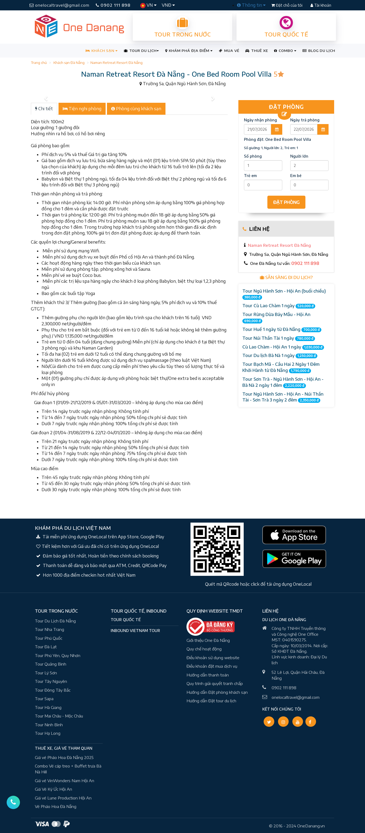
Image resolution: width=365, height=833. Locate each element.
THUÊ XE (256, 50)
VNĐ (168, 5)
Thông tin (251, 5)
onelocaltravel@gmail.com (59, 5)
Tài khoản (320, 5)
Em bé (295, 175)
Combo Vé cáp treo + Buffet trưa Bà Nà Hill (68, 769)
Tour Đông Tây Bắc (52, 690)
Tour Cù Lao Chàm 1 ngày (278, 306)
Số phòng (253, 156)
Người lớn (299, 156)
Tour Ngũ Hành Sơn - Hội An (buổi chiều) (284, 294)
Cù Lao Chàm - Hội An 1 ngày (283, 347)
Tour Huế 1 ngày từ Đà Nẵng (281, 329)
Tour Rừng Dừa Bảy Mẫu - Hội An (276, 317)
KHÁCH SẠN (102, 50)
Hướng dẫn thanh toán (207, 674)
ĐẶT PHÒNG (286, 202)
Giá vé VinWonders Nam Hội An (64, 780)
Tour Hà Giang (48, 707)
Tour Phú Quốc (48, 638)
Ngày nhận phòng (260, 120)
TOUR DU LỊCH (141, 50)
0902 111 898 (113, 5)
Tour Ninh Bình (49, 724)
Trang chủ (39, 62)
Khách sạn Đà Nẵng (69, 62)
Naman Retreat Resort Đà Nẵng (116, 62)
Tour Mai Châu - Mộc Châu (59, 715)
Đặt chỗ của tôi (287, 5)
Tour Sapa (44, 698)
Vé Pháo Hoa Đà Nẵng (55, 806)
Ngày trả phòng (305, 120)
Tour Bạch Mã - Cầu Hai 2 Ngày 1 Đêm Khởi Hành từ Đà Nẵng (281, 367)
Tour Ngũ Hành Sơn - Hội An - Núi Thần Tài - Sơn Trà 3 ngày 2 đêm (282, 397)
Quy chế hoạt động (204, 648)
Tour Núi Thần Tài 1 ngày (278, 338)
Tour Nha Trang (49, 629)
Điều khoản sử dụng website (212, 657)
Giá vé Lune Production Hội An (63, 797)
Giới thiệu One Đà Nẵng (208, 640)
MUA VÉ (229, 50)
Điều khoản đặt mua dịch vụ (211, 666)
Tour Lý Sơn (46, 672)
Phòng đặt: (277, 139)
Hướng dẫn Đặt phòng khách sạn (217, 692)
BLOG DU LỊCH (318, 50)
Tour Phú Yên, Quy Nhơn (57, 655)
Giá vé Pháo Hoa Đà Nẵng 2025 (64, 757)
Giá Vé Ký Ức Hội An (53, 789)
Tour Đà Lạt (46, 646)
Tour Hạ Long (47, 733)
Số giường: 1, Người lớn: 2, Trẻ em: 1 (271, 148)
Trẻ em (250, 175)
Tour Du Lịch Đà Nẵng (55, 620)
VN (148, 5)
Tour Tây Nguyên (51, 681)
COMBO (285, 50)
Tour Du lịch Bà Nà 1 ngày (279, 355)
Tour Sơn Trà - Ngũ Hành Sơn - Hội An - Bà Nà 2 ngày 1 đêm (282, 382)
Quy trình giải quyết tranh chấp (214, 683)
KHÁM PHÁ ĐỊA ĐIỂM (189, 50)
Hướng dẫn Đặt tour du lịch (211, 700)
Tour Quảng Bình (50, 664)
